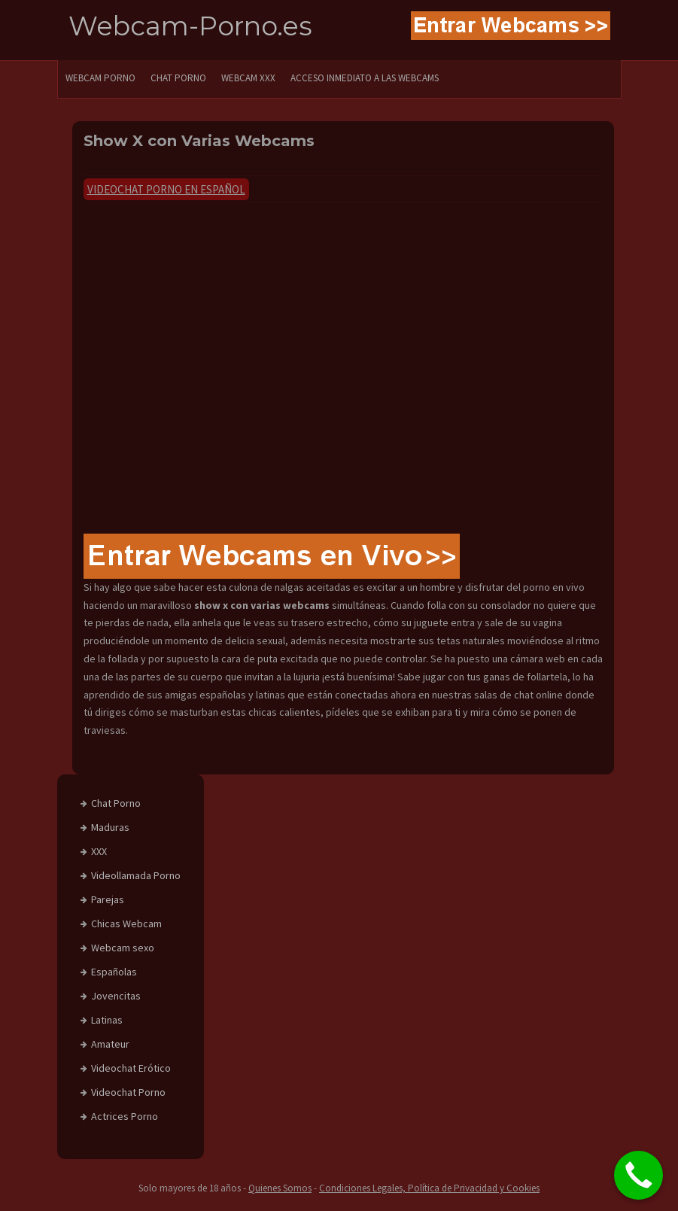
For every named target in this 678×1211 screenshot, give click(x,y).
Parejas (107, 899)
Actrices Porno (124, 1116)
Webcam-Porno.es (190, 26)
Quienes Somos (280, 1188)
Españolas (114, 971)
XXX (99, 851)
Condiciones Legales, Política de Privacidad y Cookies (429, 1188)
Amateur (110, 1044)
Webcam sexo (122, 947)
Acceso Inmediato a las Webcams (364, 78)
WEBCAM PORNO (100, 78)
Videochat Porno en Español (166, 189)
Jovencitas (116, 996)
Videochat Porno (128, 1092)
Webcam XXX (248, 78)
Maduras (110, 827)
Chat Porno (116, 803)
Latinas (107, 1020)
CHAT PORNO (178, 78)
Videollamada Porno (136, 875)
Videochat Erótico (131, 1068)
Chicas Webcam (126, 923)
